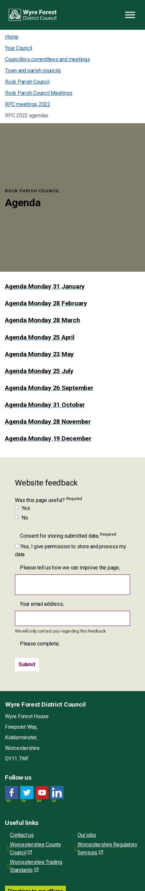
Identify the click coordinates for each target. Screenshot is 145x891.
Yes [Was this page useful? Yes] (22, 508)
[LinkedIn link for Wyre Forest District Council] (57, 792)
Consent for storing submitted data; (68, 535)
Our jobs (86, 835)
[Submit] (27, 664)
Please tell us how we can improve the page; (70, 567)
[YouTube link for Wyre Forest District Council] (42, 792)
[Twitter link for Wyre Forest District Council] (26, 792)
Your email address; (42, 604)
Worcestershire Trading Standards (36, 866)
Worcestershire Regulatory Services (107, 848)
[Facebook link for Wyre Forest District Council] (11, 792)
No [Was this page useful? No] (21, 518)
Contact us (22, 835)
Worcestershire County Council (35, 848)
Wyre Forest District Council (33, 15)
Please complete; (39, 643)
